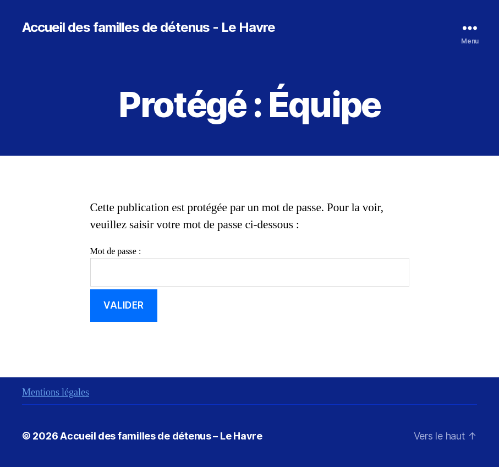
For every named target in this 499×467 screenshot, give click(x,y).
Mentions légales (55, 392)
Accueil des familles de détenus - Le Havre (148, 27)
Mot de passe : (249, 266)
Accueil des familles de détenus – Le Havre (161, 436)
